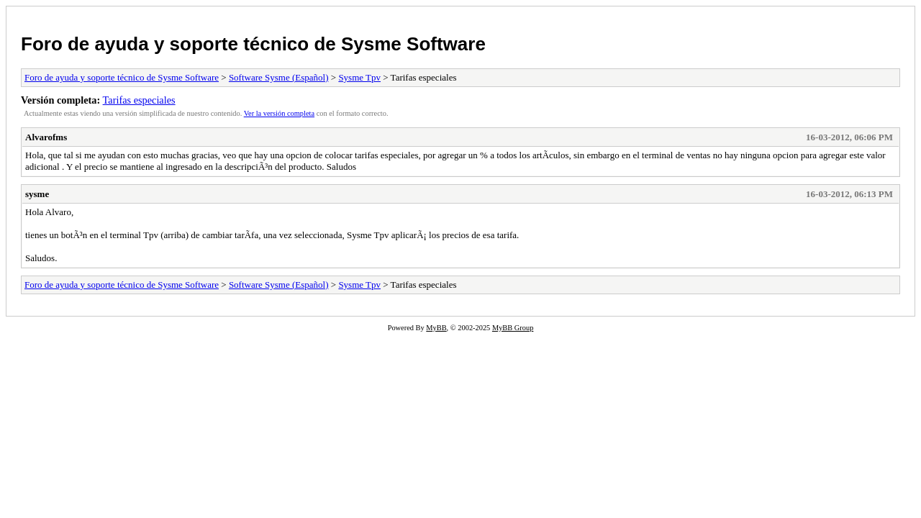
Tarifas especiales (139, 100)
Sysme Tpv (359, 77)
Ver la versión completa (279, 113)
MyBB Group (512, 328)
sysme (37, 193)
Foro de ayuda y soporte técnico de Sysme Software (253, 44)
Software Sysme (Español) (279, 77)
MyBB (436, 328)
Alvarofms (46, 137)
